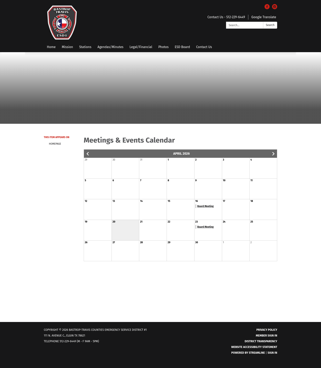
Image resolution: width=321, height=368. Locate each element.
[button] (88, 154)
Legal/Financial (141, 47)
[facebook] (267, 8)
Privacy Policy (266, 330)
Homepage (55, 143)
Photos (163, 47)
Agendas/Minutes (110, 47)
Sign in (272, 352)
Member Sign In (266, 335)
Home (51, 47)
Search (270, 25)
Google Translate (263, 17)
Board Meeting (205, 206)
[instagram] (274, 8)
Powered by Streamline (248, 352)
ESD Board (182, 47)
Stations (85, 47)
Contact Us (204, 47)
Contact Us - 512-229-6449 (226, 17)
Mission (67, 47)
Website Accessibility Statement (254, 347)
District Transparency (261, 341)
